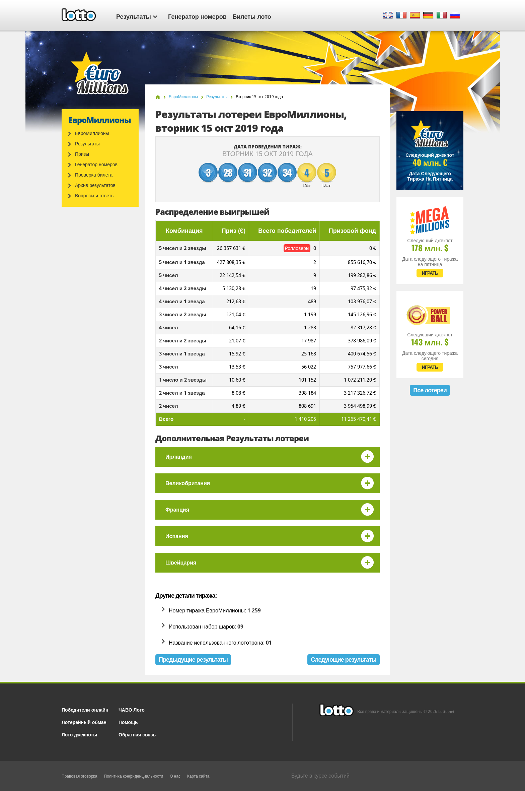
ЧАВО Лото (132, 709)
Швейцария (180, 562)
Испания (176, 536)
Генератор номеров (197, 16)
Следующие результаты (343, 659)
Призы (82, 154)
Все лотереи (430, 390)
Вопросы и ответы (95, 195)
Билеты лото (251, 16)
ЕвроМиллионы (92, 133)
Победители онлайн (85, 709)
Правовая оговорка (79, 776)
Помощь (128, 721)
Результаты (136, 16)
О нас (175, 776)
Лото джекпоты (79, 734)
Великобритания (187, 483)
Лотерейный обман (84, 721)
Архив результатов (95, 185)
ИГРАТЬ (430, 273)
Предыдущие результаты (193, 659)
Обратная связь (137, 734)
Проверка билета (93, 175)
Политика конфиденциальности (133, 776)
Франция (177, 510)
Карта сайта (198, 776)
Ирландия (178, 457)
